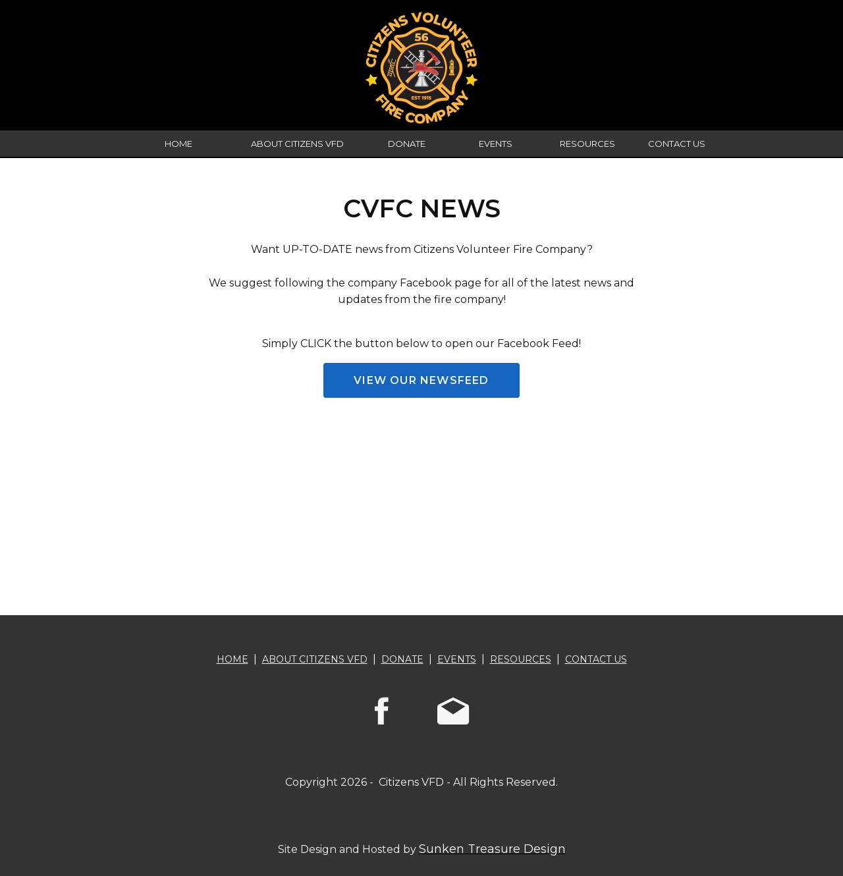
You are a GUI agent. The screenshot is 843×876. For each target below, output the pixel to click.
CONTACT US (676, 143)
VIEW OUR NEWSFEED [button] (421, 380)
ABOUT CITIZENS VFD (297, 143)
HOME (178, 143)
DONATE (406, 143)
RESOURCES (587, 143)
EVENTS (495, 143)
